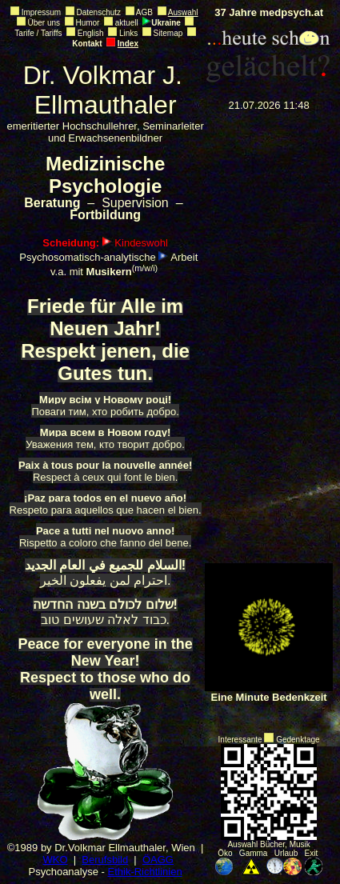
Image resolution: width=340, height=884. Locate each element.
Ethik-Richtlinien (145, 872)
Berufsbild (105, 860)
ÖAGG (158, 860)
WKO (54, 860)
